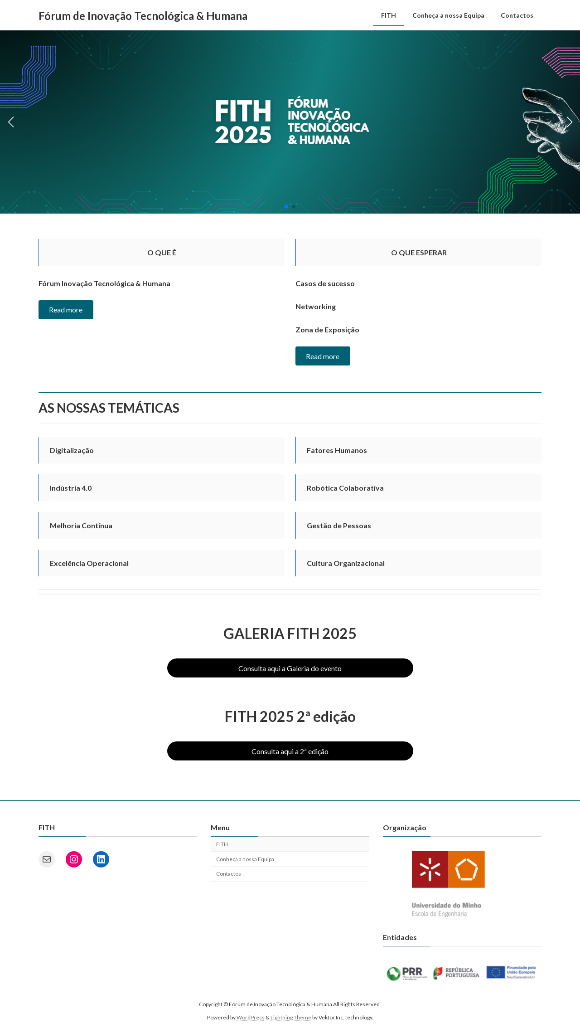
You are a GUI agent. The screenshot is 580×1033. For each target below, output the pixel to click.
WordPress (251, 1017)
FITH (222, 844)
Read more (65, 309)
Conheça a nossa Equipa (245, 859)
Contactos (228, 874)
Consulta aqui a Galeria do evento (290, 668)
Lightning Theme (291, 1017)
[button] (286, 207)
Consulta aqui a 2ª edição (290, 751)
